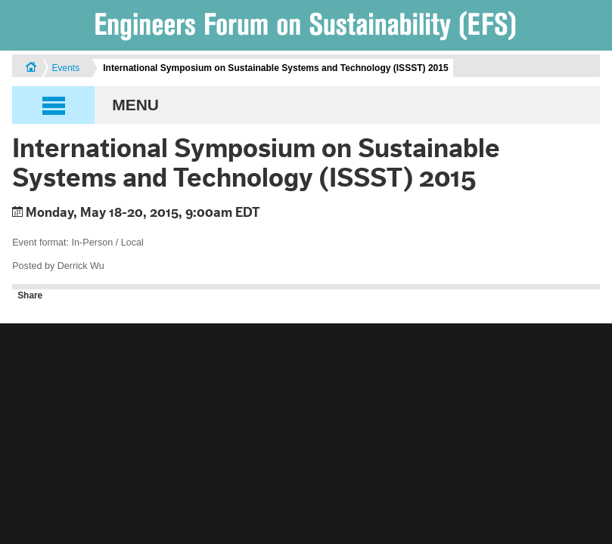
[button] (306, 105)
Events (65, 68)
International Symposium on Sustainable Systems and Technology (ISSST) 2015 (275, 68)
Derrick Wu (80, 266)
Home (31, 68)
